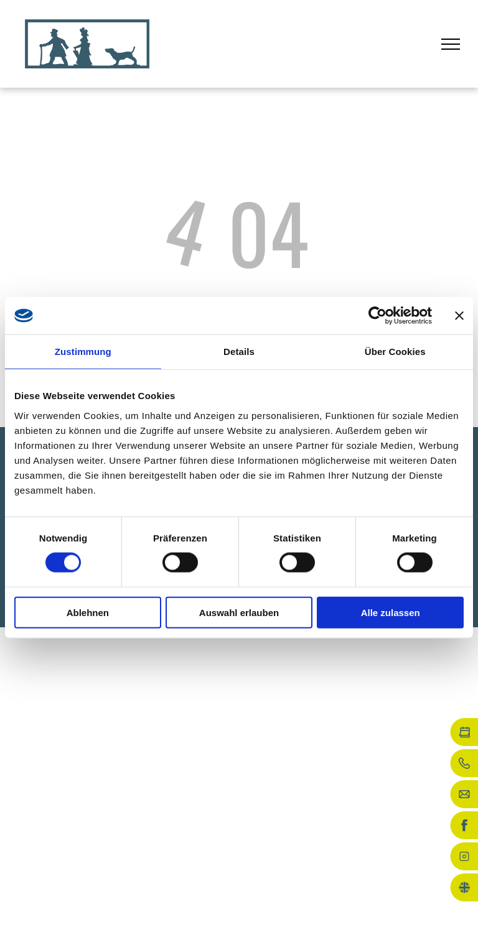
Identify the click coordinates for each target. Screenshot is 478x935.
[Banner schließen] (459, 315)
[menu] (450, 44)
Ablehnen (88, 612)
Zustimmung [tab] (83, 351)
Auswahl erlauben (239, 612)
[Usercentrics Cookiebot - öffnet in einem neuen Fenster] (377, 315)
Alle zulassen (390, 612)
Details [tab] (239, 351)
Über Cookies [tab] (395, 351)
